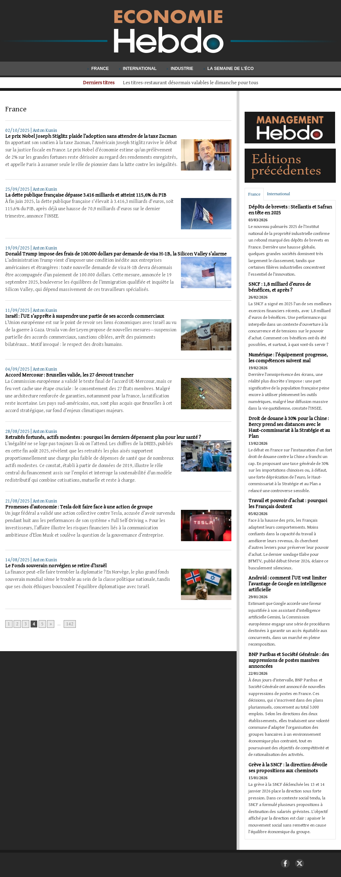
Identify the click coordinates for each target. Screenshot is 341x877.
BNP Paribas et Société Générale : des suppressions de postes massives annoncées (288, 660)
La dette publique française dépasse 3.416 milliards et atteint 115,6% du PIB (85, 195)
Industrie (180, 68)
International (138, 68)
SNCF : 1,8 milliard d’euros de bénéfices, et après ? (279, 287)
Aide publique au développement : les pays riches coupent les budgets (190, 83)
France (98, 68)
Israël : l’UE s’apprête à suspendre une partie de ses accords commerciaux (84, 316)
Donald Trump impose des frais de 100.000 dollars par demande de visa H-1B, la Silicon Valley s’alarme (116, 254)
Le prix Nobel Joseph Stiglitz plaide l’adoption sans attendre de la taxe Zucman (90, 136)
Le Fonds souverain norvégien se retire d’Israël (55, 566)
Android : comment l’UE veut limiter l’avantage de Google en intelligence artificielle (287, 584)
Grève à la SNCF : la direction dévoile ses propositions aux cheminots (287, 768)
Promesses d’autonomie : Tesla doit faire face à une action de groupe (78, 507)
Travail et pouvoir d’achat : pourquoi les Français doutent (287, 503)
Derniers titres (92, 83)
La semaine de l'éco (229, 68)
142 (69, 624)
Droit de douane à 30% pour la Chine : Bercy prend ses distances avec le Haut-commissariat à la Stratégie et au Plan (289, 427)
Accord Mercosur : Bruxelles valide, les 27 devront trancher (69, 375)
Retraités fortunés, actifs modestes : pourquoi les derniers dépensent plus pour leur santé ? (103, 437)
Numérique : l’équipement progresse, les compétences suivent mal (288, 358)
